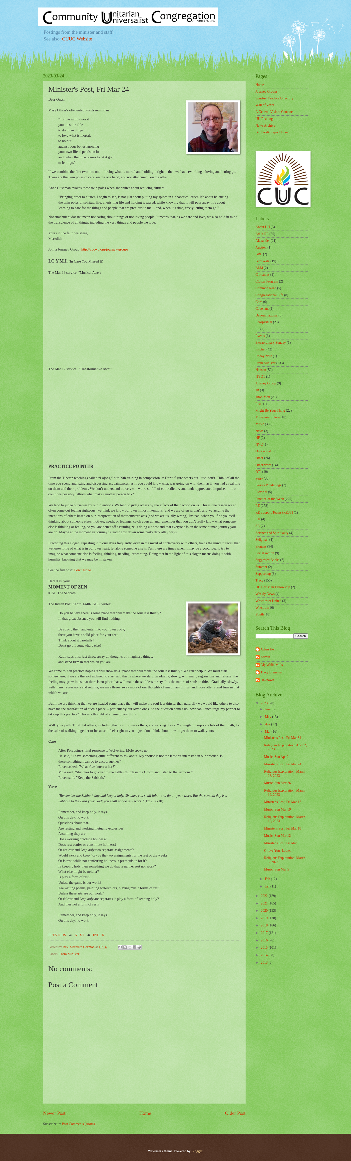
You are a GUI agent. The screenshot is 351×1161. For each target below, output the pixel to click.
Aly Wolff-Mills (272, 665)
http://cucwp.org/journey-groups (104, 249)
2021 (265, 903)
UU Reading (264, 119)
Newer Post (54, 1113)
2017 (265, 933)
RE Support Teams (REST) (274, 512)
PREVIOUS (57, 935)
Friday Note (264, 356)
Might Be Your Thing (270, 410)
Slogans (261, 546)
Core (259, 302)
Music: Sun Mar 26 (277, 783)
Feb (268, 879)
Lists (259, 404)
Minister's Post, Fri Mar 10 (282, 828)
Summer (261, 567)
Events (260, 336)
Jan (267, 886)
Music (260, 424)
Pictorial (261, 492)
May (268, 717)
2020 (265, 910)
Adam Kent (269, 649)
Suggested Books (267, 560)
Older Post (235, 1113)
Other (259, 458)
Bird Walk (263, 261)
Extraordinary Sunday (271, 342)
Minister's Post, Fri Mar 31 (282, 738)
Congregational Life (270, 295)
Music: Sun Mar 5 (276, 869)
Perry (259, 478)
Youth (260, 614)
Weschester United (268, 601)
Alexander (263, 241)
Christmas (263, 275)
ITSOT (260, 376)
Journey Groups (267, 91)
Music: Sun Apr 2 (276, 757)
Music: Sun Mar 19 (277, 809)
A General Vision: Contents (275, 112)
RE (258, 506)
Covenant (262, 308)
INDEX (98, 935)
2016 (265, 940)
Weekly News (265, 594)
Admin (265, 657)
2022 (265, 896)
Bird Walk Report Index (272, 132)
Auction (261, 247)
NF (258, 438)
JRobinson (263, 397)
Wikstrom (262, 607)
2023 (265, 703)
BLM (259, 268)
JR (257, 390)
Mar (268, 731)
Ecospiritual (264, 322)
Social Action (265, 553)
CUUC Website (77, 38)
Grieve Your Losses (277, 851)
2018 (265, 925)
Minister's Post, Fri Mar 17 (282, 802)
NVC (259, 444)
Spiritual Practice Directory (275, 98)
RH (258, 519)
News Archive (265, 125)
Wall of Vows (265, 105)
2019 (265, 918)
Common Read (266, 288)
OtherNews (263, 465)
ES (258, 329)
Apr (268, 724)
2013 (265, 962)
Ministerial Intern (268, 417)
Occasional (263, 451)
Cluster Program (267, 281)
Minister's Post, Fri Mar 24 (282, 764)
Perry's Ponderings (268, 485)
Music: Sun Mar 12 (277, 836)
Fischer (261, 349)
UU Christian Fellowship (273, 587)
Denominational (267, 315)
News (259, 431)
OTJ (259, 472)
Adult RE (262, 234)
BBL (259, 254)
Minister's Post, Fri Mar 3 (282, 843)
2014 (265, 955)
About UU (263, 227)
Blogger (196, 1151)
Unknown (267, 680)
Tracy (260, 580)
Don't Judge (82, 570)
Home (145, 1113)
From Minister (69, 954)
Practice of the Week (270, 499)
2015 (265, 947)
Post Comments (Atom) (78, 1124)
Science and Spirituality (272, 533)
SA (258, 526)
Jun (268, 709)
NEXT (79, 935)
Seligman (262, 540)
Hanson (261, 370)
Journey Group (266, 383)
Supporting (263, 574)
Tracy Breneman (272, 672)
